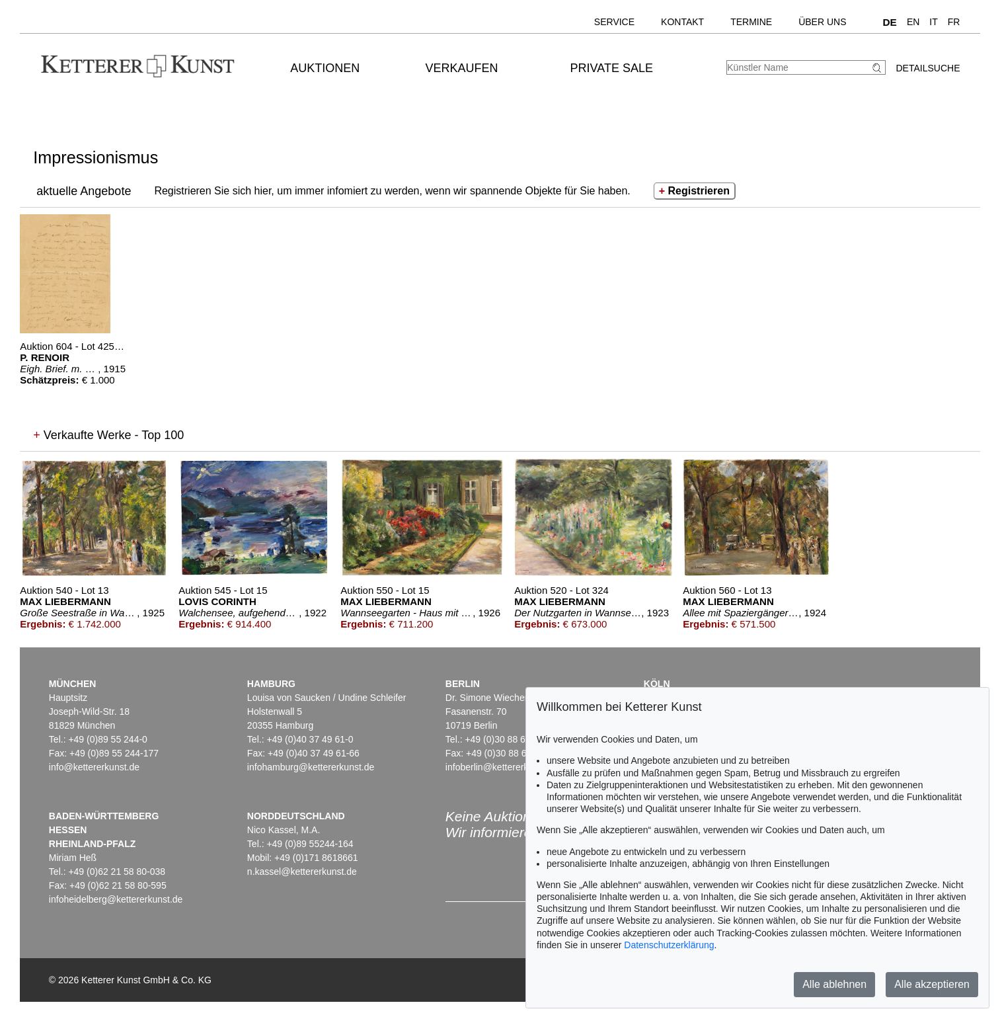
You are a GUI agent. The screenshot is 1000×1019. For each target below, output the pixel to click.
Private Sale (611, 68)
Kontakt (682, 22)
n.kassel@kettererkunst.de (302, 871)
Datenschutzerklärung (669, 945)
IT (933, 22)
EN (913, 22)
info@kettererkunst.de (94, 767)
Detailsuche (928, 68)
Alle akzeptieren (932, 984)
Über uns (822, 22)
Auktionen (325, 68)
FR (954, 22)
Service (614, 22)
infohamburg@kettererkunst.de (310, 767)
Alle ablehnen (834, 984)
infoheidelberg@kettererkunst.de (116, 899)
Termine (751, 22)
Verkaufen (462, 68)
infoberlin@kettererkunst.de (501, 767)
